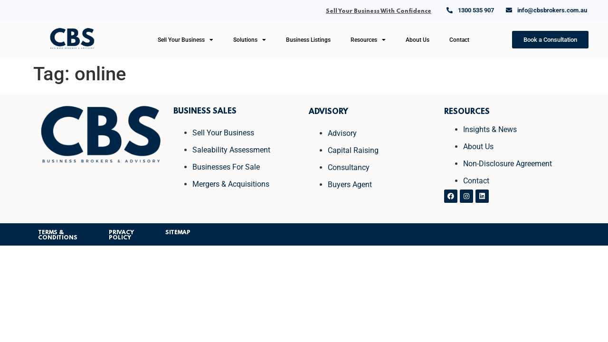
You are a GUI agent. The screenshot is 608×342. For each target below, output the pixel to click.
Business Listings (308, 40)
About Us (417, 40)
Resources (368, 40)
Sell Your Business (185, 40)
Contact (459, 40)
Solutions (249, 40)
